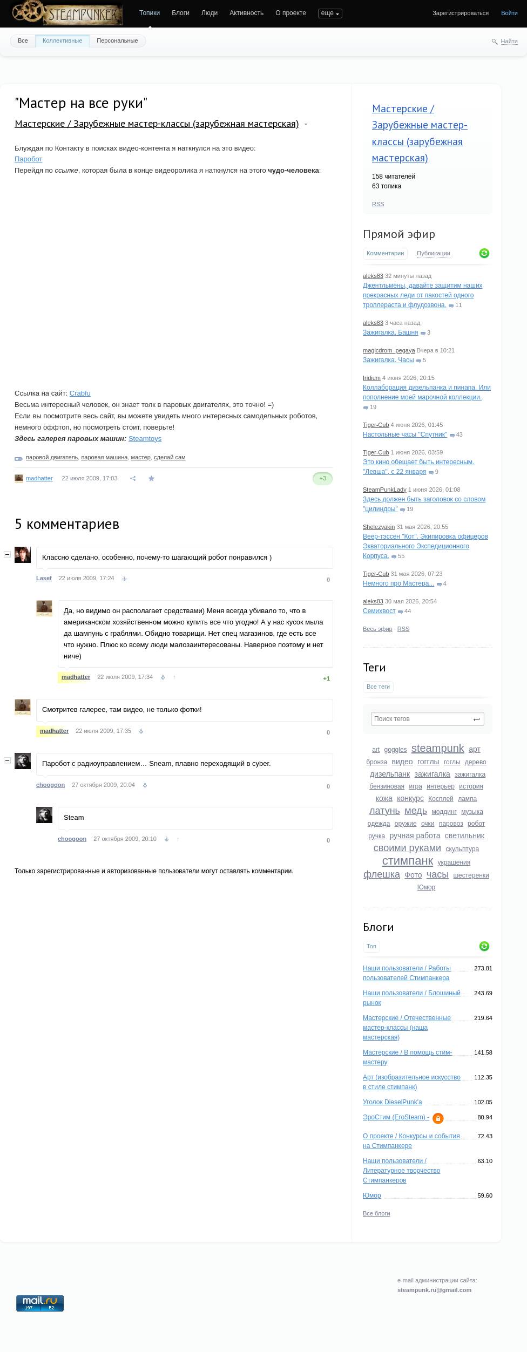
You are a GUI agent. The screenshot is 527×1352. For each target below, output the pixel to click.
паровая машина (104, 457)
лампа (467, 799)
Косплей (441, 799)
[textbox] (427, 719)
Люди (209, 13)
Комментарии (385, 253)
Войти (509, 13)
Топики (149, 13)
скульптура (462, 849)
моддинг (444, 812)
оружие (406, 823)
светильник (464, 835)
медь (415, 810)
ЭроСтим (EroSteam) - (396, 1117)
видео (402, 761)
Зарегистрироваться (461, 13)
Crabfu (80, 393)
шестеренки (471, 875)
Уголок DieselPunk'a (392, 1102)
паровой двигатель (52, 457)
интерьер (441, 786)
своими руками (407, 848)
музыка (472, 812)
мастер (141, 457)
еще (327, 13)
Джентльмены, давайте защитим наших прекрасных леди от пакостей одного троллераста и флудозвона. (423, 295)
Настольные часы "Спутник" (405, 434)
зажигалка (432, 774)
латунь (384, 810)
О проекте (290, 13)
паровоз (451, 823)
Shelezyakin (379, 527)
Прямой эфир (399, 233)
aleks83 (373, 276)
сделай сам (170, 457)
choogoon (50, 785)
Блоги (181, 13)
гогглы (428, 761)
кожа (384, 798)
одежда (379, 823)
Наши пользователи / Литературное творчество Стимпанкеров (401, 1170)
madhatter (39, 478)
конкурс (410, 798)
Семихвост (379, 611)
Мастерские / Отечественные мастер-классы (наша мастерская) (407, 1027)
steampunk (437, 748)
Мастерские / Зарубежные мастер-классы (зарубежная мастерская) (157, 123)
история (471, 786)
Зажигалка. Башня (390, 332)
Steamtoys (145, 438)
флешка (381, 874)
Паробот (28, 159)
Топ (371, 946)
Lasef (44, 578)
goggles (395, 749)
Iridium (372, 378)
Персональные (117, 40)
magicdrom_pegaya (389, 350)
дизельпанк (390, 774)
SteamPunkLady (385, 489)
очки (428, 823)
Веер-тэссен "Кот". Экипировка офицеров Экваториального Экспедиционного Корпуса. (425, 546)
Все (23, 40)
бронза (376, 762)
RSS (378, 204)
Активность (246, 13)
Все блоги (376, 1213)
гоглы (452, 762)
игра (415, 786)
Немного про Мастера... (398, 583)
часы (438, 874)
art (376, 749)
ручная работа (414, 835)
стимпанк (407, 860)
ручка (376, 836)
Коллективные (62, 40)
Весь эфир (378, 629)
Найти (509, 41)
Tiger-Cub (376, 425)
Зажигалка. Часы (388, 360)
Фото (413, 875)
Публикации (433, 253)
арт (475, 749)
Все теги (378, 686)
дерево (476, 762)
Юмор (426, 887)
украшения (454, 862)
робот (476, 823)
